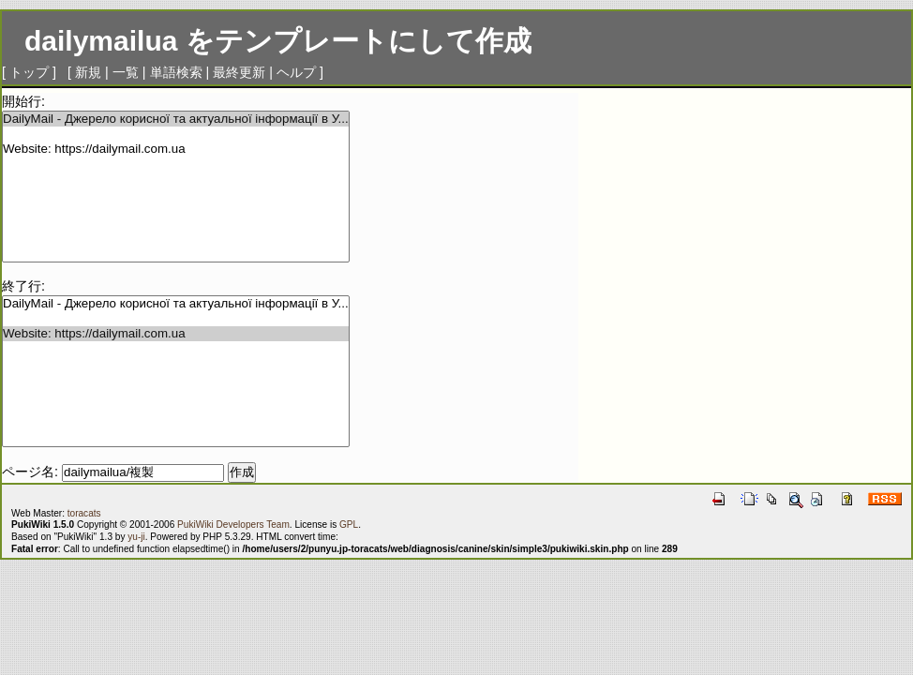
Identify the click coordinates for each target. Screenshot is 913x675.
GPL (348, 524)
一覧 (125, 72)
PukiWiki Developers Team (233, 524)
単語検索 (176, 72)
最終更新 (239, 72)
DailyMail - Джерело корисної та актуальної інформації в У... (176, 119)
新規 (88, 72)
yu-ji (135, 537)
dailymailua (100, 40)
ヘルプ (296, 72)
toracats (84, 513)
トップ (29, 72)
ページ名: (30, 471)
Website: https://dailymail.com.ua (176, 149)
